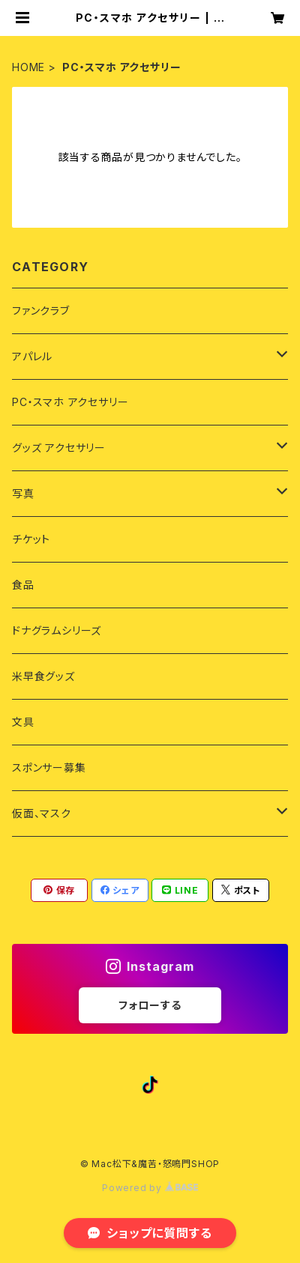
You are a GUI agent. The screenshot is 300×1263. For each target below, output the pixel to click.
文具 (23, 721)
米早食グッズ (43, 676)
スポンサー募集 (49, 767)
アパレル (32, 356)
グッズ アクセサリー (59, 447)
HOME (28, 67)
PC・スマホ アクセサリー (70, 402)
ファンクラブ (41, 310)
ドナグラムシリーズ (56, 630)
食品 (23, 584)
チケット (31, 539)
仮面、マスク (41, 813)
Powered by (150, 1187)
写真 (23, 493)
